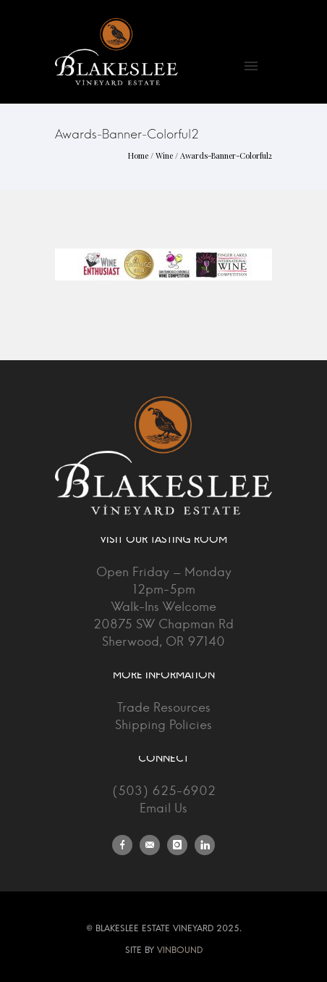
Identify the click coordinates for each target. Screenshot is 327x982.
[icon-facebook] (126, 845)
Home (138, 155)
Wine (164, 155)
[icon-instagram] (181, 845)
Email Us (163, 808)
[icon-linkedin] (205, 845)
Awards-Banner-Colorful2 (226, 155)
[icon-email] (153, 845)
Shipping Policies (163, 725)
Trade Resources (164, 708)
